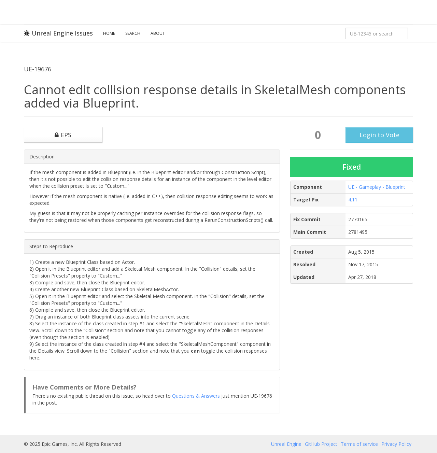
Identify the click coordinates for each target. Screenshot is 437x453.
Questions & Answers (196, 396)
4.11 (352, 199)
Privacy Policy (396, 444)
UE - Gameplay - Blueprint (376, 187)
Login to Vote (379, 135)
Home (109, 33)
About (158, 33)
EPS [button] (63, 135)
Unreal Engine (286, 444)
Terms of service (359, 444)
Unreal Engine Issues (58, 33)
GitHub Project (321, 444)
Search (132, 33)
